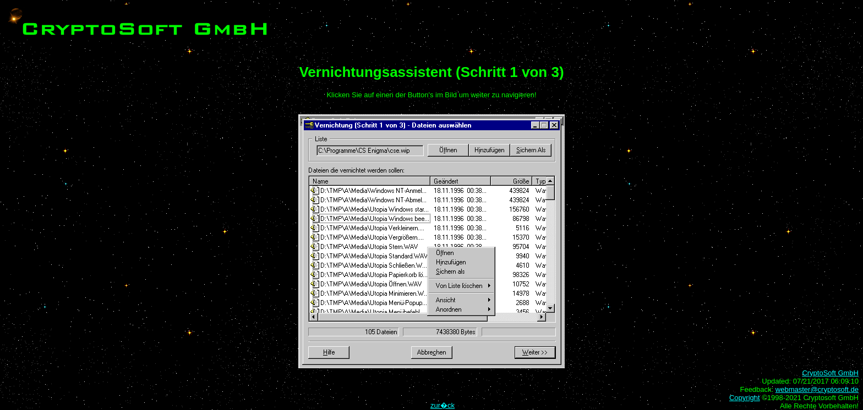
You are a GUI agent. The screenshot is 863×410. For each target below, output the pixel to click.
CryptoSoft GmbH (830, 373)
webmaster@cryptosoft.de (817, 389)
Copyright (744, 398)
